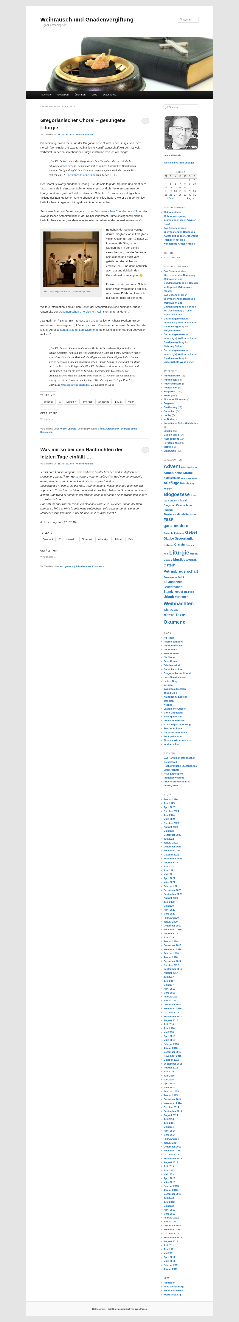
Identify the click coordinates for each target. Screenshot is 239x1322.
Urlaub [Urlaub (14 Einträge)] (169, 597)
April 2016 (169, 1036)
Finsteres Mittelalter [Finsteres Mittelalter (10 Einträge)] (177, 514)
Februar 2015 (171, 1091)
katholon (169, 700)
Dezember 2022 (172, 834)
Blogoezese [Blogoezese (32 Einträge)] (177, 494)
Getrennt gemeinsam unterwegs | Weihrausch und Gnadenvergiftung (180, 322)
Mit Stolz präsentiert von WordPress (127, 1309)
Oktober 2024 (171, 811)
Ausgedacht (170, 387)
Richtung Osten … (174, 346)
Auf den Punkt (172, 375)
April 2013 (169, 1178)
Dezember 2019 (172, 925)
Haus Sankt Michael (175, 677)
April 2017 (169, 988)
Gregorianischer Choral (177, 673)
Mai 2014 (169, 1126)
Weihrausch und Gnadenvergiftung (87, 19)
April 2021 (169, 878)
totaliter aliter (171, 744)
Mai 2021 (169, 874)
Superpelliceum (173, 736)
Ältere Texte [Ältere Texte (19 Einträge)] (174, 615)
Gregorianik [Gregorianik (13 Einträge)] (184, 538)
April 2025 (169, 807)
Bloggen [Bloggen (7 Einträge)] (168, 488)
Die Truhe (169, 657)
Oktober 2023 (171, 823)
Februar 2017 (171, 996)
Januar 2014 (171, 1142)
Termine (168, 446)
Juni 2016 (169, 1028)
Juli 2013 (169, 1166)
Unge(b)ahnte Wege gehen (179, 362)
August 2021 (171, 862)
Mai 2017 (169, 984)
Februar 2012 (171, 1217)
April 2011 (169, 1257)
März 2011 (169, 1261)
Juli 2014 (169, 1119)
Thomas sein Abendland (178, 740)
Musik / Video (171, 434)
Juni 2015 (169, 1075)
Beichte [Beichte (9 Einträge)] (184, 483)
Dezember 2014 (172, 1099)
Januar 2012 (171, 1221)
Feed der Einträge (174, 1286)
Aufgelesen (170, 379)
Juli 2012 (169, 1197)
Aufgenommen (172, 330)
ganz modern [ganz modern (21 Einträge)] (176, 525)
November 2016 (172, 1008)
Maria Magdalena (173, 712)
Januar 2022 (171, 842)
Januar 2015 (171, 1095)
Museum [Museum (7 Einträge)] (168, 560)
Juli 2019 (169, 937)
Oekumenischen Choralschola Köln (116, 211)
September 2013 (173, 1158)
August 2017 (171, 973)
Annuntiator (170, 649)
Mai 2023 (169, 831)
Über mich (80, 94)
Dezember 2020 (172, 890)
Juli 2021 (169, 866)
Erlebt (167, 395)
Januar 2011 (171, 1269)
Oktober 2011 (171, 1233)
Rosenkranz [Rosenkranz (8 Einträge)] (170, 577)
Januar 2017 (171, 1000)
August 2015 (171, 1067)
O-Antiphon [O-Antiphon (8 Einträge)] (190, 559)
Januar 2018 (171, 957)
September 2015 (173, 1063)
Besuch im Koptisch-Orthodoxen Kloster (181, 287)
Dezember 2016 (172, 1004)
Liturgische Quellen (175, 708)
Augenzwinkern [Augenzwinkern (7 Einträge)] (189, 478)
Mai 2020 (169, 905)
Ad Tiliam (169, 637)
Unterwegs (170, 450)
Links (94, 94)
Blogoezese (170, 391)
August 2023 (171, 827)
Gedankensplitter (173, 669)
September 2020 (173, 894)
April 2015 (169, 1083)
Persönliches (171, 442)
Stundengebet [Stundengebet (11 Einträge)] (173, 591)
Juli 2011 (169, 1245)
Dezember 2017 (172, 961)
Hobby (63, 428)
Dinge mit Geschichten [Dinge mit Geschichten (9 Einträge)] (178, 505)
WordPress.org (172, 1294)
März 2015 (169, 1087)
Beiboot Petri (171, 653)
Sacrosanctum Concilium (80, 174)
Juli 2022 (169, 838)
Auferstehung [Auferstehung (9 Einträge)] (172, 477)
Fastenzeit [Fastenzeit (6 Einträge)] (168, 510)
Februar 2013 (171, 1186)
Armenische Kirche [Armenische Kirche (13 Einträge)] (178, 473)
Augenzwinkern (172, 383)
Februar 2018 (171, 953)
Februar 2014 (171, 1138)
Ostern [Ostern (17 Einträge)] (169, 565)
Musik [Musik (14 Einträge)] (178, 559)
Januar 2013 (171, 1190)
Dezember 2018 (172, 945)
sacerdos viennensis (175, 732)
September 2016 (173, 1016)
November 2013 (172, 1150)
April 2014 (169, 1130)
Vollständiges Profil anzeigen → (180, 162)
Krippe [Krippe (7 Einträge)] (190, 545)
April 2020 (169, 909)
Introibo (168, 685)
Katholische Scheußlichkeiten (181, 423)
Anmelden (169, 1282)
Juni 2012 (169, 1202)
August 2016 (171, 1020)
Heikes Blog (170, 681)
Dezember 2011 (172, 1225)
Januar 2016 (171, 1048)
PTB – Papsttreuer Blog (177, 724)
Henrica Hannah (84, 134)
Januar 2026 (171, 799)
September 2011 (173, 1237)
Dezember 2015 (172, 1052)
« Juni (170, 198)
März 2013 (169, 1182)
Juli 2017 (169, 976)
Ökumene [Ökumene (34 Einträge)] (174, 622)
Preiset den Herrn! (174, 720)
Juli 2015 (169, 1071)
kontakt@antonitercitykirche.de (79, 329)
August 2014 (171, 1115)
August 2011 (171, 1241)
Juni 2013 (169, 1170)
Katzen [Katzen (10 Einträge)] (168, 545)
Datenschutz (110, 94)
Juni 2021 (169, 870)
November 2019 (172, 929)
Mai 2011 (169, 1253)
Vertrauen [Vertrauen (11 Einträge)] (181, 596)
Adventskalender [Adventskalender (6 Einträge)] (189, 467)
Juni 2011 (169, 1249)
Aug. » (190, 198)
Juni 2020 (169, 902)
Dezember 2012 (172, 1194)
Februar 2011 (171, 1265)
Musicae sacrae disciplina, (75, 384)
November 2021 (172, 850)
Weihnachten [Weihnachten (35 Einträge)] (179, 603)
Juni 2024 (169, 815)
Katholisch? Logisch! (176, 696)
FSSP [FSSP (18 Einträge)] (168, 520)
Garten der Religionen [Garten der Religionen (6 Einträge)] (174, 533)
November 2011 (172, 1229)
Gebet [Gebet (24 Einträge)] (191, 532)
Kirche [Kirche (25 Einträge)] (180, 544)
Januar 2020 (171, 921)
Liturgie (72, 428)
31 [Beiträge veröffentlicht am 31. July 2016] (194, 195)
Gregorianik (112, 428)
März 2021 (169, 882)
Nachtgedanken (173, 716)
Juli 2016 (169, 1024)
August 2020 (171, 898)
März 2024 (169, 819)
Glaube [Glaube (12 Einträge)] (169, 538)
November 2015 (172, 1055)
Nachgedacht (67, 566)
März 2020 (169, 913)
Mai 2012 (169, 1205)
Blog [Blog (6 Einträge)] (192, 483)
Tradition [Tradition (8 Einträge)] (189, 591)
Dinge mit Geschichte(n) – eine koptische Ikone (180, 310)
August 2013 (171, 1162)
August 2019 (171, 933)
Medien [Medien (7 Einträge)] (194, 553)
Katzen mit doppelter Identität (181, 235)
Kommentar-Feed (174, 1290)
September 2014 (173, 1111)
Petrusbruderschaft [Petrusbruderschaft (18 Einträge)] (181, 571)
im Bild (168, 419)
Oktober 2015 (171, 1059)
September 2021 (173, 858)
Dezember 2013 (172, 1146)
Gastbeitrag (170, 407)
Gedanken (63, 94)
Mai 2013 (169, 1174)
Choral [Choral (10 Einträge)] (182, 500)
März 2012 (169, 1213)
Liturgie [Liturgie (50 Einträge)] (179, 552)
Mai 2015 (169, 1079)
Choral (101, 428)
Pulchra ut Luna (173, 728)
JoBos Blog (170, 692)
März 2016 (169, 1040)
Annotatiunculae (173, 645)
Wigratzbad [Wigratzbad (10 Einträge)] (171, 609)
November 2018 (172, 949)
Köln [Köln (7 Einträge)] (166, 553)
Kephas (168, 704)
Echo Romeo (171, 661)
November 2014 (172, 1103)
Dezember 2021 (172, 846)
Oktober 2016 (171, 1012)
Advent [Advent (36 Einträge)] (172, 466)
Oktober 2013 (171, 1154)
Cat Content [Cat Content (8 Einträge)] (170, 500)
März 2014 (169, 1134)
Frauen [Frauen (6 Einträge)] (193, 514)
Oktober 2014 (171, 1107)
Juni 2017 (169, 981)
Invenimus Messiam (175, 689)
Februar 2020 (171, 917)
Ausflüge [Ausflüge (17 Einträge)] (171, 483)
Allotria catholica (173, 641)
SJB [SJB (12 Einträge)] (181, 577)
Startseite (46, 94)
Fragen (168, 403)
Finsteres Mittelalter (175, 399)
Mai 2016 (169, 1032)
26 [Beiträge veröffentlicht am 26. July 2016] (171, 195)
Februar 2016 (171, 1044)
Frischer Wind (172, 665)
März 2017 (169, 992)
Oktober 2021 (171, 854)
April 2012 (169, 1209)
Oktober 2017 (171, 965)
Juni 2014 (169, 1123)
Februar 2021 (171, 886)
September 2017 (173, 969)
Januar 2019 (171, 941)
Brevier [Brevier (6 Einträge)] (193, 495)
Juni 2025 (169, 803)
